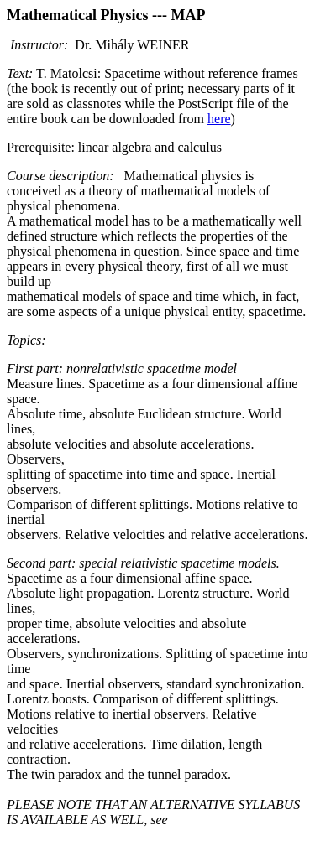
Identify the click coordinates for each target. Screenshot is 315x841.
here (219, 119)
